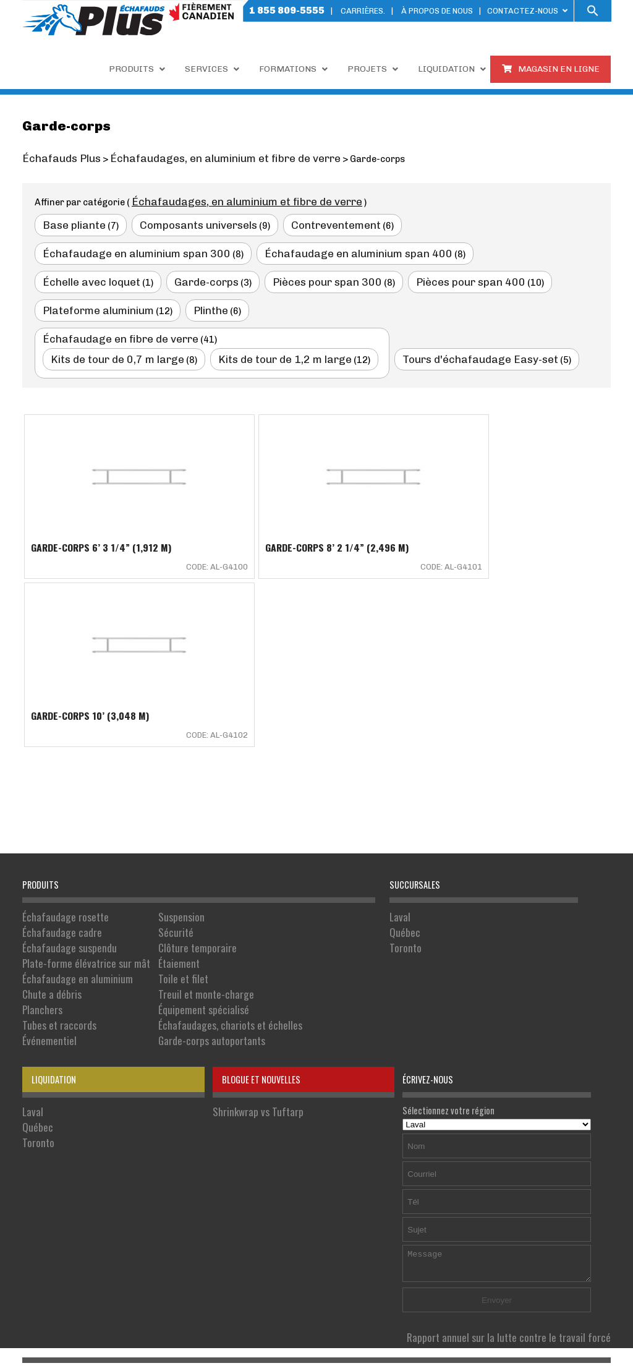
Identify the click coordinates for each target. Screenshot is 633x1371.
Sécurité (156, 758)
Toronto (403, 771)
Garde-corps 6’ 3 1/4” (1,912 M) (101, 509)
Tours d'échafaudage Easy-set (425, 322)
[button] (592, 11)
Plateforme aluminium (222, 276)
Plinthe (325, 276)
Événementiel (45, 849)
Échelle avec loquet (277, 249)
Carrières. (363, 10)
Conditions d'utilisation (497, 1304)
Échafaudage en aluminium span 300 (455, 222)
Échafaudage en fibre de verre (107, 303)
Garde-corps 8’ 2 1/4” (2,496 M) (296, 509)
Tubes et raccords (54, 836)
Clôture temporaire (175, 771)
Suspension (161, 745)
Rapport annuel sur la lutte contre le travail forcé (523, 1143)
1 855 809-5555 (287, 10)
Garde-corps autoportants (188, 849)
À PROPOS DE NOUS (437, 10)
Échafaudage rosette (60, 745)
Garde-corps (379, 249)
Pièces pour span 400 (88, 276)
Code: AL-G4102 (566, 527)
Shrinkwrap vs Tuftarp (252, 918)
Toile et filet (162, 797)
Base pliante (69, 222)
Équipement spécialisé (180, 823)
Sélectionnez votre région (496, 924)
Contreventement (303, 222)
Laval (398, 745)
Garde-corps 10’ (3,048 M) (478, 509)
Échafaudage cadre (56, 758)
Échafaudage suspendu (63, 771)
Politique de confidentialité (385, 1304)
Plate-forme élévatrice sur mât (77, 784)
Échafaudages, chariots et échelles (203, 836)
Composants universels (180, 222)
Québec (402, 758)
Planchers (39, 823)
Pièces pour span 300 (486, 249)
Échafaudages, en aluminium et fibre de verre (229, 199)
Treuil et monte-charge (182, 810)
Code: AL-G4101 (371, 527)
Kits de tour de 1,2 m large (252, 322)
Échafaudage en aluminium (69, 797)
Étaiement (159, 784)
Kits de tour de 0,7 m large (107, 322)
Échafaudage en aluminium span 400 (122, 249)
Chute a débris (48, 810)
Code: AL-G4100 (177, 527)
